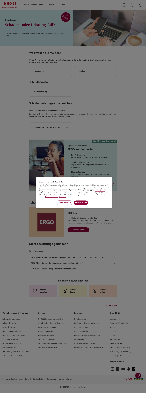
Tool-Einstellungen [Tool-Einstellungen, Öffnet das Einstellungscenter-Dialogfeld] (64, 203)
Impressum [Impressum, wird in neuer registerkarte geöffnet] (62, 197)
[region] (74, 192)
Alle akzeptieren (81, 203)
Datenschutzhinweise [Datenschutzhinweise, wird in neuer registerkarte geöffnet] (51, 197)
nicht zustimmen (100, 191)
